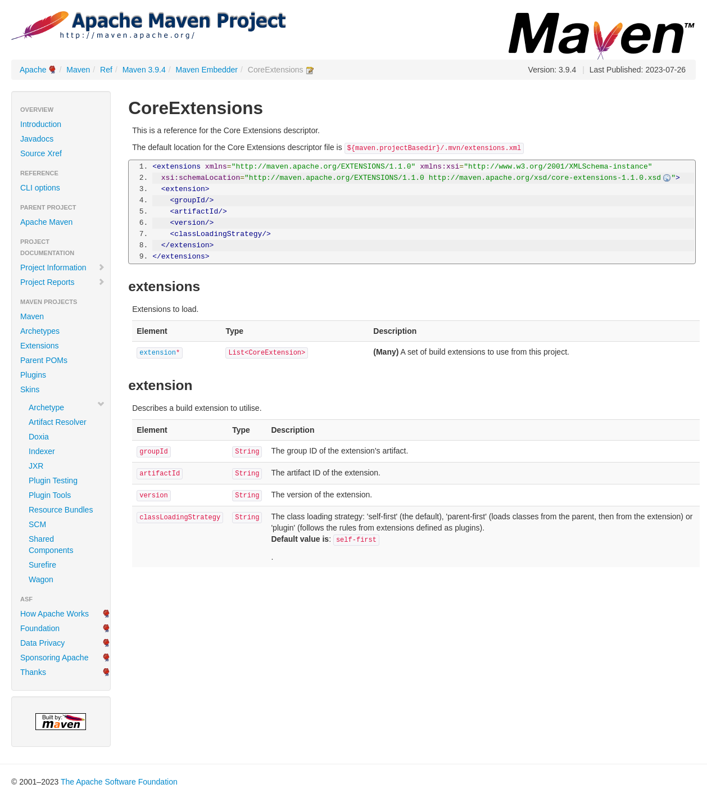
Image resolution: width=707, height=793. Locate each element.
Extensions (39, 345)
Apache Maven (46, 221)
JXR (36, 465)
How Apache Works (54, 613)
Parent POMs (43, 360)
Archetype (46, 407)
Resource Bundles (61, 509)
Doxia (39, 436)
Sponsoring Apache (54, 657)
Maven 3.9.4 (144, 69)
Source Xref (41, 153)
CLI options (40, 187)
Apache (33, 69)
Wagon (41, 579)
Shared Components (51, 544)
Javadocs (36, 138)
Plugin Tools (50, 495)
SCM (37, 524)
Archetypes (40, 331)
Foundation (40, 628)
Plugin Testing (53, 480)
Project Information (62, 267)
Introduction (40, 124)
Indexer (42, 451)
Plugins (33, 374)
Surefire (42, 564)
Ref (106, 69)
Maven (78, 69)
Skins (29, 389)
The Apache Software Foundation (119, 781)
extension (157, 353)
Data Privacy (42, 642)
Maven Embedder (207, 69)
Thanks (33, 672)
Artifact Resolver (58, 422)
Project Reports (62, 282)
